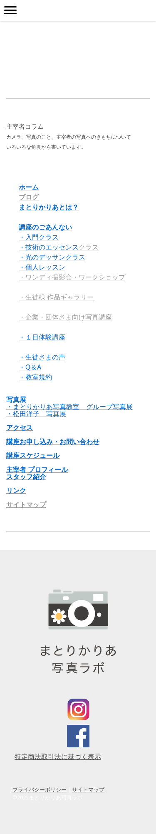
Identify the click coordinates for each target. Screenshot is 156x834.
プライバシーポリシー (39, 789)
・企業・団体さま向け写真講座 (65, 317)
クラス (59, 247)
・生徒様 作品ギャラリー (56, 297)
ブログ (29, 197)
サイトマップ (26, 504)
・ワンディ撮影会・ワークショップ (72, 277)
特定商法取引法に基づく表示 (58, 756)
